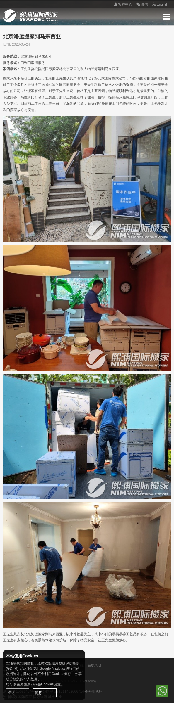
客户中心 (122, 5)
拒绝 (11, 693)
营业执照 (95, 692)
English (159, 5)
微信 (141, 5)
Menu (166, 16)
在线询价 (95, 665)
